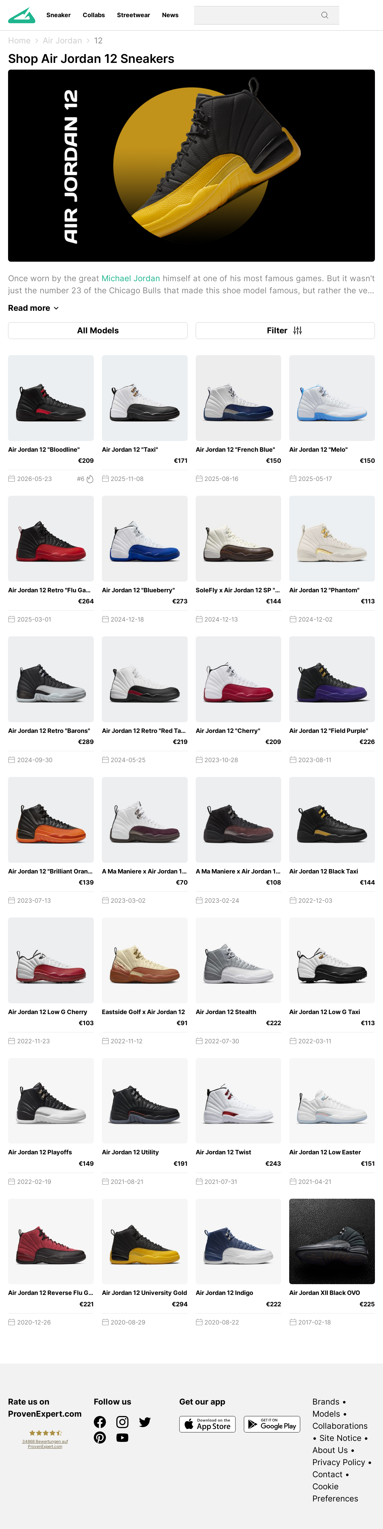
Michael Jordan (131, 278)
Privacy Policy (338, 1462)
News (170, 14)
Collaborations (340, 1426)
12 (98, 40)
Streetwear (133, 14)
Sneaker (58, 14)
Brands (326, 1402)
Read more (35, 308)
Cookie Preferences (335, 1492)
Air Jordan (62, 40)
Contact (327, 1474)
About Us (330, 1450)
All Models (98, 330)
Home (19, 40)
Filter (285, 331)
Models (326, 1414)
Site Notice (340, 1438)
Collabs (94, 14)
